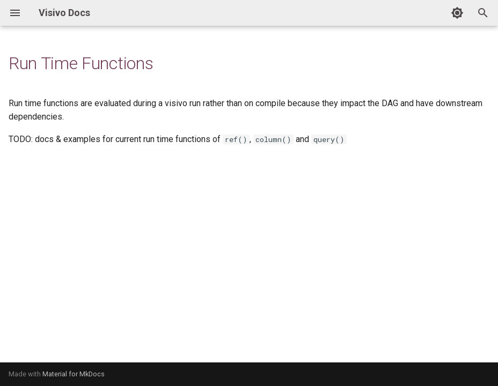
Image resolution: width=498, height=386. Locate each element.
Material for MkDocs (73, 374)
